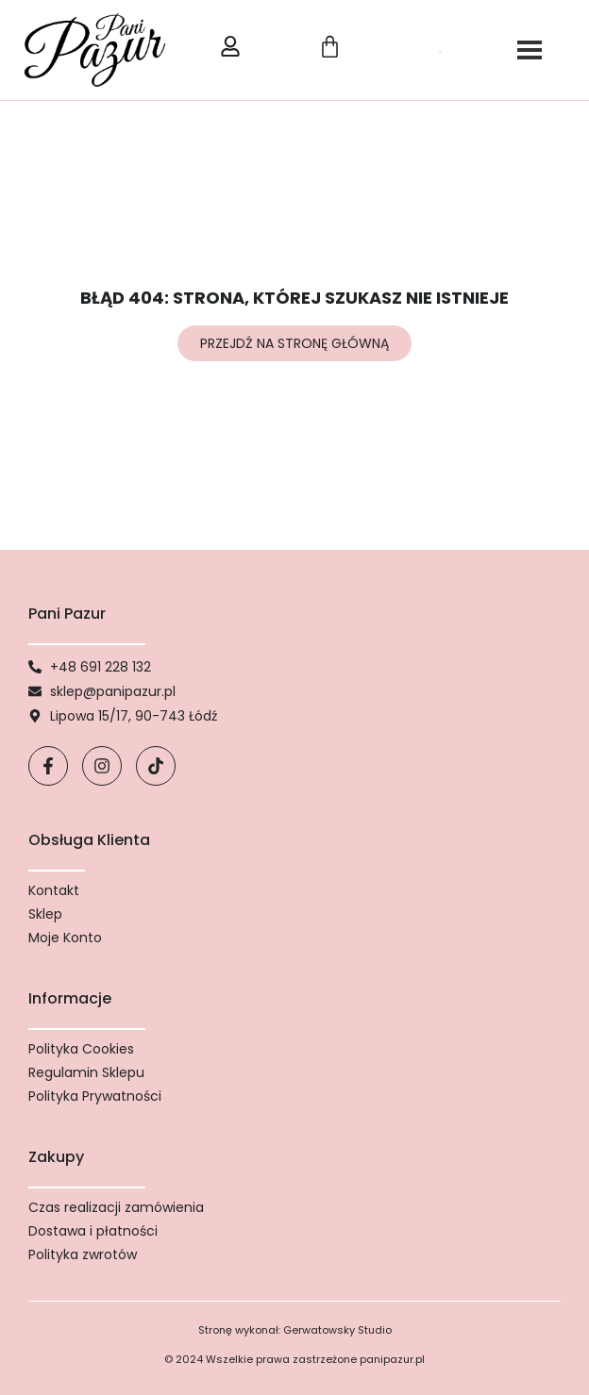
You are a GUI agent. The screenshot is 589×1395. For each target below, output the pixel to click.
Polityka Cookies (81, 1048)
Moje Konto (65, 937)
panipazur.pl (392, 1359)
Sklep (45, 914)
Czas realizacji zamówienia (116, 1207)
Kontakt (53, 890)
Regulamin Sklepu (86, 1072)
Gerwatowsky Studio (337, 1329)
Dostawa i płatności (93, 1230)
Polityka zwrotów (82, 1254)
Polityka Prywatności (94, 1096)
